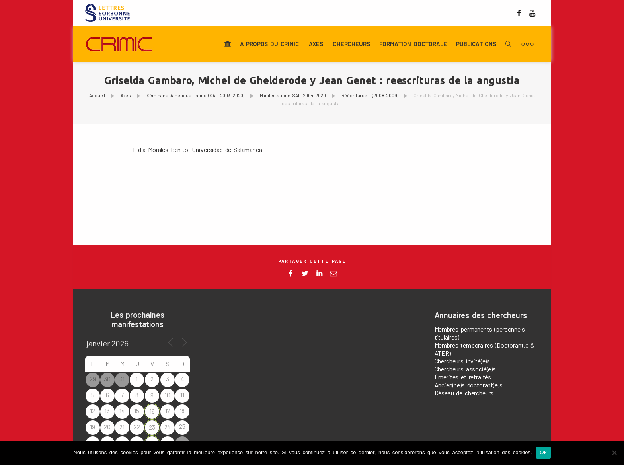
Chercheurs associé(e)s (465, 369)
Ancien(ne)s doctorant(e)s (469, 385)
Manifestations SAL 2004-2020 (293, 95)
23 (152, 427)
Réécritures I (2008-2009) (369, 95)
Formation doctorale (413, 44)
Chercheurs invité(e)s (462, 361)
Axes (316, 44)
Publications (476, 44)
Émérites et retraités (463, 377)
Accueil (97, 95)
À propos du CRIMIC (269, 44)
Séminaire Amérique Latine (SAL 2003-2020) (195, 95)
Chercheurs (351, 44)
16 (152, 411)
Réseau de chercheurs (464, 393)
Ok (543, 452)
